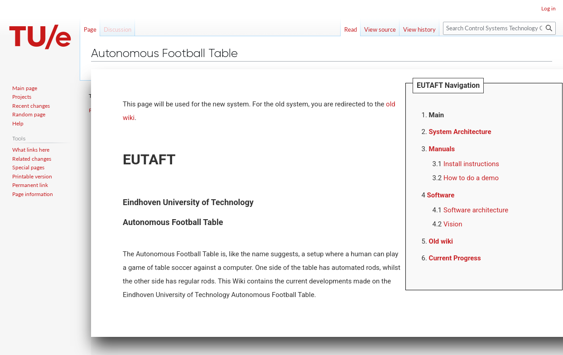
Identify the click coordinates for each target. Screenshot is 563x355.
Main (436, 115)
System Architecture (460, 132)
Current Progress (455, 258)
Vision (452, 224)
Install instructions (471, 164)
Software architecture (475, 210)
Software (441, 195)
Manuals (442, 149)
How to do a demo (471, 178)
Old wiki (441, 241)
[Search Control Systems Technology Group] (499, 28)
